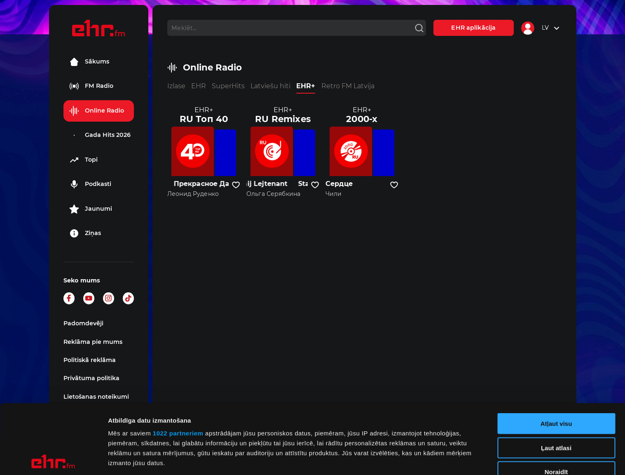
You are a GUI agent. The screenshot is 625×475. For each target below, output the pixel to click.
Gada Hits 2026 (100, 135)
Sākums (89, 62)
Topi (83, 160)
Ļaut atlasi (556, 378)
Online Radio (96, 111)
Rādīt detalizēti (449, 458)
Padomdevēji (83, 323)
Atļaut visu (556, 354)
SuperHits (228, 86)
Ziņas (85, 233)
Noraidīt (556, 402)
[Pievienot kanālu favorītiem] (236, 185)
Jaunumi (90, 209)
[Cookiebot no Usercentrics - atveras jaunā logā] (53, 459)
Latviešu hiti (270, 86)
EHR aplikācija (473, 27)
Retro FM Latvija (348, 86)
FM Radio (91, 86)
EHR (198, 86)
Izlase (176, 86)
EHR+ (305, 86)
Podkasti (90, 184)
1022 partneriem (178, 363)
